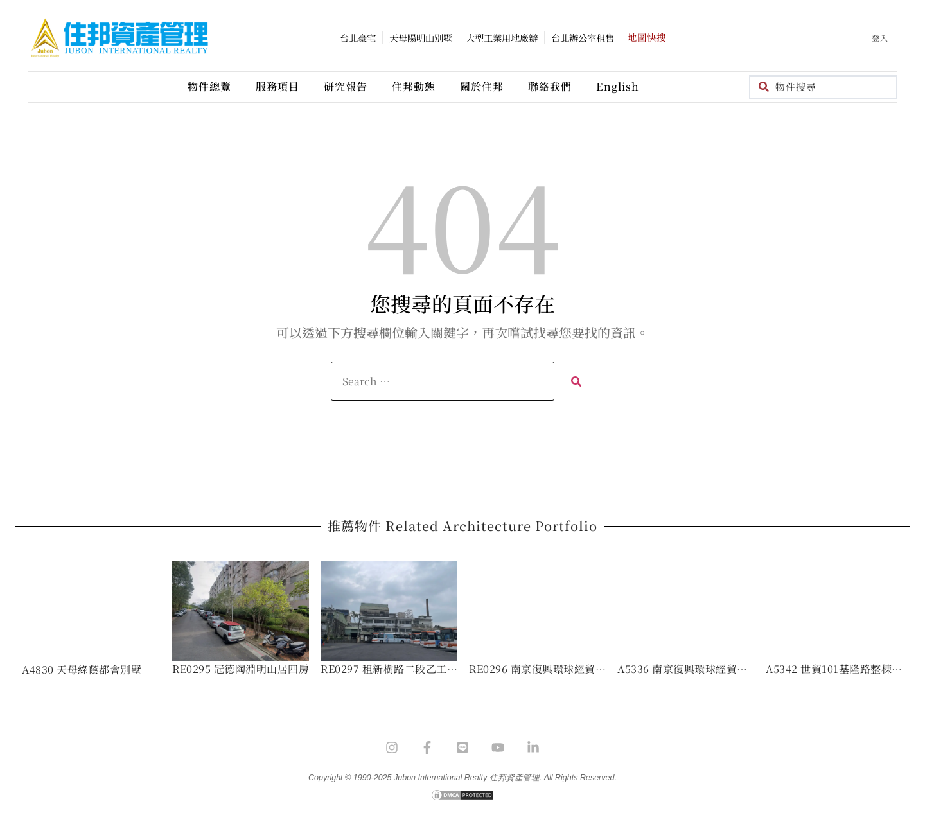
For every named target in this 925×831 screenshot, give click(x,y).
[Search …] (442, 381)
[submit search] (576, 381)
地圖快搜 (647, 37)
